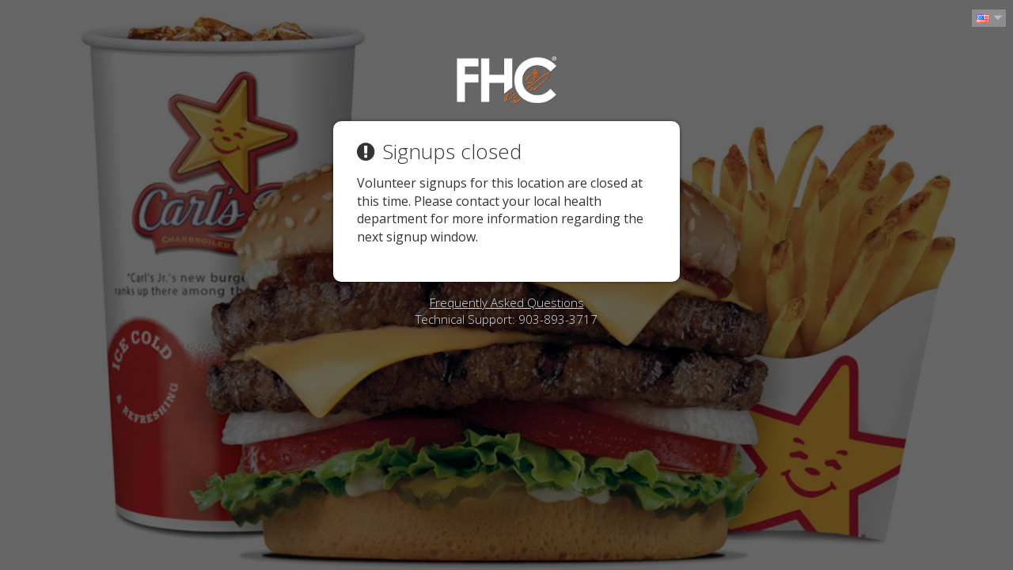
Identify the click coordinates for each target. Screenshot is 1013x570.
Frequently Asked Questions (507, 302)
